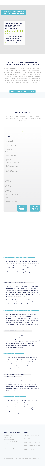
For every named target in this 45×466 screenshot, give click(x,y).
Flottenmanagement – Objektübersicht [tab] (21, 310)
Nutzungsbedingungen (23, 458)
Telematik (6, 443)
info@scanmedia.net (32, 448)
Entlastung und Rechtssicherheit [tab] (19, 257)
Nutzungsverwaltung (8, 437)
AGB (40, 458)
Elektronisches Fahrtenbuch (10, 441)
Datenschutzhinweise (34, 458)
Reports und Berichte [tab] (15, 396)
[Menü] (39, 2)
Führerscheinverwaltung (9, 439)
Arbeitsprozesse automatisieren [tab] (19, 282)
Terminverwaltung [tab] (14, 353)
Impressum (14, 458)
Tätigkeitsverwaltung (9, 448)
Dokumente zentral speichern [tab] (18, 331)
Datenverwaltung (8, 435)
